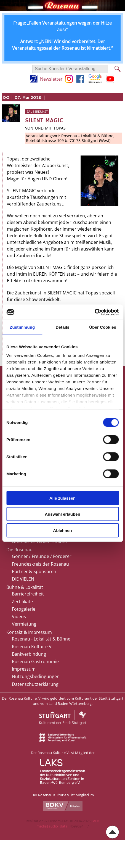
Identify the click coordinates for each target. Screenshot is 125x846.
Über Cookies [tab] (102, 327)
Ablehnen (62, 530)
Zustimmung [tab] (22, 327)
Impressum (24, 669)
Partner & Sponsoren (34, 571)
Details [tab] (63, 327)
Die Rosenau (19, 550)
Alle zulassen (62, 498)
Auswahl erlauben (62, 514)
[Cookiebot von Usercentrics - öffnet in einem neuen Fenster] (94, 312)
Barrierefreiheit (28, 594)
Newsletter (51, 79)
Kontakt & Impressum (29, 632)
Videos (19, 616)
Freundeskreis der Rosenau (40, 564)
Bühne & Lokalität (24, 587)
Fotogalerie (23, 609)
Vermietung (24, 624)
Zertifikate (22, 602)
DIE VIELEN (23, 579)
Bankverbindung (29, 654)
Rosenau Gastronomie (35, 661)
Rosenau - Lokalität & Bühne (41, 639)
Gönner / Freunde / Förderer (41, 556)
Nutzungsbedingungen (36, 676)
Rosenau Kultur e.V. (32, 647)
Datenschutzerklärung (35, 684)
